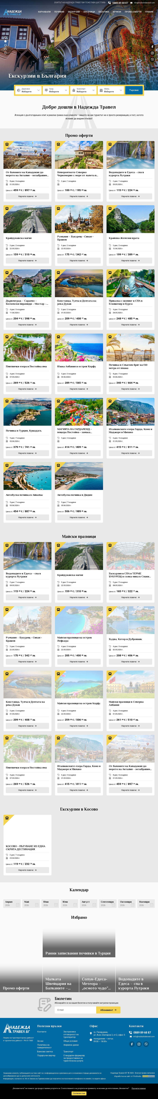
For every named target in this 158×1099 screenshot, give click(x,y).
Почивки (59, 12)
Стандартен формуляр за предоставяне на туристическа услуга (74, 1058)
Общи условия (70, 1041)
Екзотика (104, 12)
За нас (40, 1041)
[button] (5, 37)
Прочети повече (139, 1088)
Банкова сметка (45, 1051)
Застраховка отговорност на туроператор (71, 1034)
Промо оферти (133, 12)
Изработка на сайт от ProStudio (127, 1076)
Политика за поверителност (44, 1046)
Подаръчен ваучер (46, 1055)
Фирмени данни (71, 1045)
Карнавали (44, 12)
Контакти (41, 1031)
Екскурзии (74, 12)
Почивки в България (35, 76)
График (149, 12)
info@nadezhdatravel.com (142, 3)
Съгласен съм (79, 1093)
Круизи (117, 12)
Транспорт (68, 1051)
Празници (89, 12)
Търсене (133, 90)
